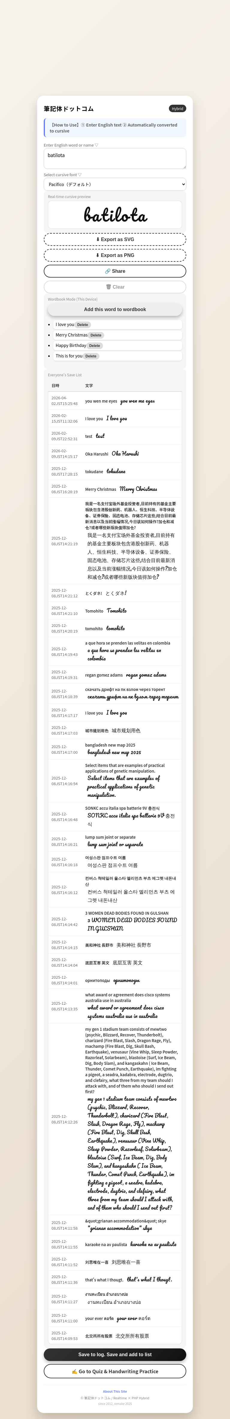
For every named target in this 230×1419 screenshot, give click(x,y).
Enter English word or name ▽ (71, 145)
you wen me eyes (101, 401)
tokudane (94, 471)
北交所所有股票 (98, 1336)
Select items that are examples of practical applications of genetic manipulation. (124, 768)
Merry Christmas (100, 489)
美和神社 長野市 (99, 945)
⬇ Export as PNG (115, 255)
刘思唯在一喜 (96, 1262)
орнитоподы (97, 980)
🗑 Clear (115, 287)
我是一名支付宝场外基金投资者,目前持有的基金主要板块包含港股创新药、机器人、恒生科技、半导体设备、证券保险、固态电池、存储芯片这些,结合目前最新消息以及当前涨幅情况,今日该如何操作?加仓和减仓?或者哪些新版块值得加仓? (130, 515)
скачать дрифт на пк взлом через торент (125, 689)
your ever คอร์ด (99, 1318)
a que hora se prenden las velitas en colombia (127, 643)
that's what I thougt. (104, 1280)
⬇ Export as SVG (115, 239)
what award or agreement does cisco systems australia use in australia (127, 997)
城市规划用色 (96, 730)
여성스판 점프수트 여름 (105, 857)
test (88, 436)
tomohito (94, 628)
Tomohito (94, 611)
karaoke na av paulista (106, 1244)
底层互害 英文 (97, 963)
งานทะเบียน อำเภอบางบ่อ (106, 1294)
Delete (82, 325)
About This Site (115, 1391)
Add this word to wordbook (115, 309)
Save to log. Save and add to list (115, 1354)
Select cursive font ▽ (63, 174)
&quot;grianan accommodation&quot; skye (125, 1221)
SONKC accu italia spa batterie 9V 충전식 (122, 808)
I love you (94, 418)
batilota (115, 158)
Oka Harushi (96, 454)
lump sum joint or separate (110, 837)
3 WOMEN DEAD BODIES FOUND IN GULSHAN (126, 913)
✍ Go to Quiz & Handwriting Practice (115, 1371)
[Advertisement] (115, 48)
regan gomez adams (103, 675)
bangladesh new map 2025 (110, 745)
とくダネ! (93, 593)
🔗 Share (115, 271)
